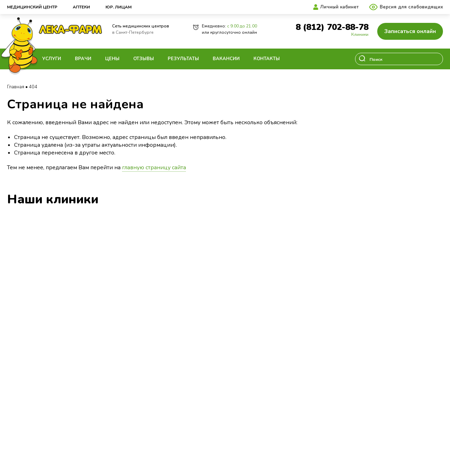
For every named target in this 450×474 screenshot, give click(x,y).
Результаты (183, 59)
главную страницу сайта (154, 167)
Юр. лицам (118, 7)
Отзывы (143, 59)
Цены (112, 59)
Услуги (51, 59)
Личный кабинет (339, 7)
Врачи (83, 59)
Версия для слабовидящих (411, 7)
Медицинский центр (32, 7)
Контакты (266, 59)
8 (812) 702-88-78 (332, 27)
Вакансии (226, 59)
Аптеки (81, 7)
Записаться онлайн (410, 31)
